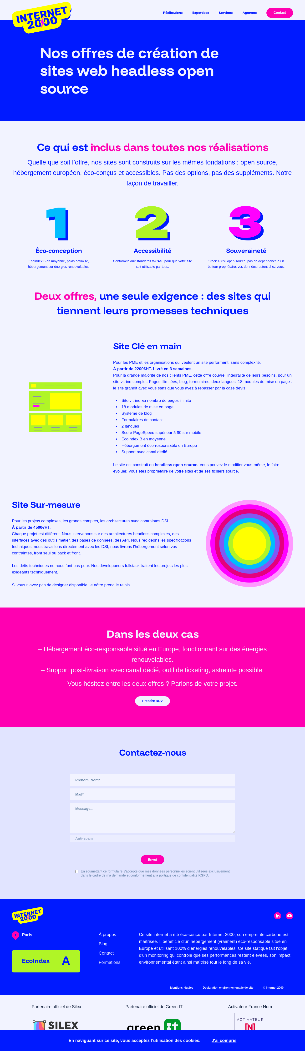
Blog (103, 943)
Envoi (152, 860)
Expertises (200, 13)
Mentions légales (181, 987)
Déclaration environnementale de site (228, 987)
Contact (280, 13)
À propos (107, 934)
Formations (109, 962)
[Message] (152, 818)
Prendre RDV (152, 701)
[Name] (152, 780)
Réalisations (173, 13)
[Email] (152, 794)
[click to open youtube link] (289, 915)
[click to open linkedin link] (277, 915)
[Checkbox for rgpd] (76, 871)
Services (226, 13)
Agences (250, 13)
